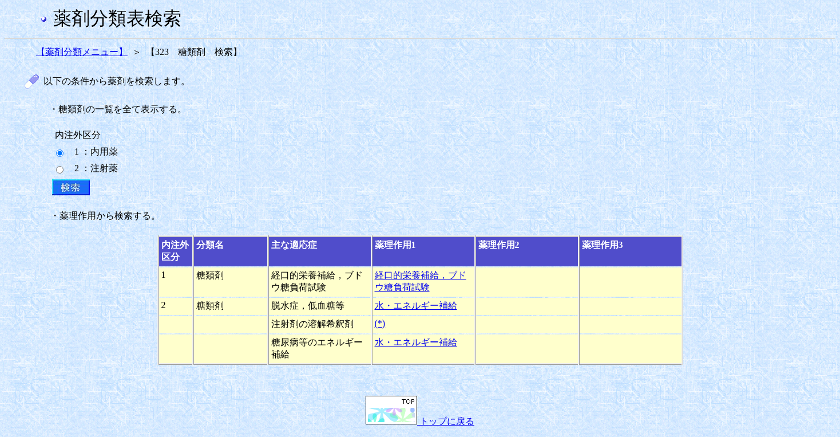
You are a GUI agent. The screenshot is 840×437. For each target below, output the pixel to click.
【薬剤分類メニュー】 (82, 52)
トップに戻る (420, 421)
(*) (380, 323)
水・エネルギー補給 (416, 305)
